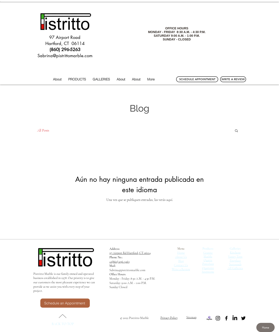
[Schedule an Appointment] (65, 303)
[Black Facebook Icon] (226, 318)
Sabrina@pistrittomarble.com (127, 270)
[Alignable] (209, 318)
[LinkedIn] (235, 318)
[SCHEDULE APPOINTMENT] (197, 79)
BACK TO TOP (63, 324)
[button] (236, 131)
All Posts (43, 130)
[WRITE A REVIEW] (233, 79)
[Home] (265, 327)
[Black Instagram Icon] (218, 318)
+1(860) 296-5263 (119, 262)
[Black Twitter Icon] (243, 318)
